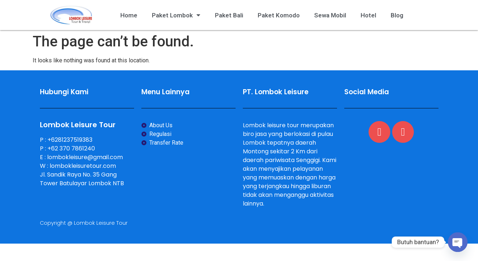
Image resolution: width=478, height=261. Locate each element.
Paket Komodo (279, 15)
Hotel (368, 15)
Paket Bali (229, 15)
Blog (397, 15)
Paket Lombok (176, 15)
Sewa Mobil (330, 15)
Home (128, 15)
